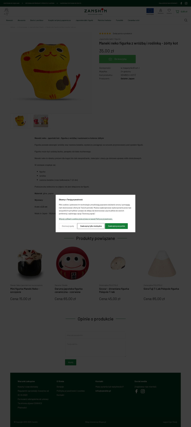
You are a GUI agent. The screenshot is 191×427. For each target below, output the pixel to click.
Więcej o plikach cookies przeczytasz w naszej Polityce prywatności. (86, 219)
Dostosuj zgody (68, 226)
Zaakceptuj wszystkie (116, 226)
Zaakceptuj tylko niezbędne (91, 226)
